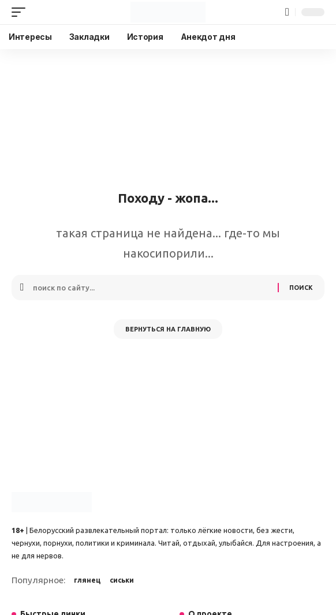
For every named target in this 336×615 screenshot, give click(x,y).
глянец (87, 580)
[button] (21, 12)
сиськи (122, 580)
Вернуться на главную (168, 329)
